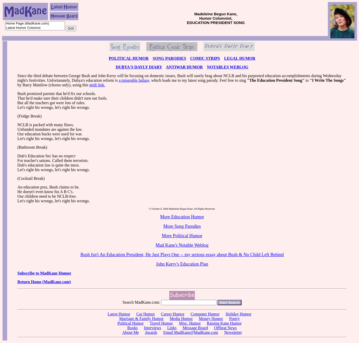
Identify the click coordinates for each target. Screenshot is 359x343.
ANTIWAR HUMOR (184, 67)
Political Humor (130, 323)
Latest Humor (118, 314)
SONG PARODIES (169, 58)
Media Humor (181, 318)
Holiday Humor (239, 314)
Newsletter (233, 332)
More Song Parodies (182, 226)
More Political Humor (182, 235)
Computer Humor (204, 314)
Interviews (152, 328)
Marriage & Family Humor (141, 318)
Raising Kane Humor (224, 323)
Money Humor (211, 318)
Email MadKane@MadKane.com (190, 332)
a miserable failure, (134, 80)
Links (171, 328)
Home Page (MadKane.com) (35, 23)
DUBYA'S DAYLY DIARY (139, 67)
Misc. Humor (190, 323)
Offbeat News (225, 328)
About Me (130, 332)
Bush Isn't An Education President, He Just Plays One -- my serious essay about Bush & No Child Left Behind (182, 254)
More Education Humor (182, 216)
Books (132, 328)
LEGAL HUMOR (239, 58)
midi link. (97, 85)
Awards (151, 332)
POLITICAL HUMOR (129, 58)
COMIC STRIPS (205, 58)
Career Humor (172, 314)
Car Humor (145, 314)
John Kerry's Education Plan (182, 264)
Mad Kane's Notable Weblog (182, 245)
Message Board (195, 328)
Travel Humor (161, 323)
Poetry (234, 318)
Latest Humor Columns (35, 28)
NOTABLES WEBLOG (227, 67)
